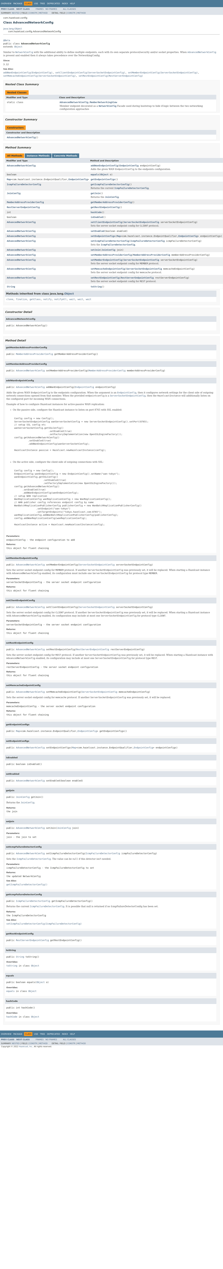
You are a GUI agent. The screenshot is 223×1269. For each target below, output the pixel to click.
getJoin (95, 193)
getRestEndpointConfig (105, 207)
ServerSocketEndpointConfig (141, 222)
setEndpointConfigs (103, 236)
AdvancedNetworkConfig (21, 137)
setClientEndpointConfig (106, 222)
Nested (16, 13)
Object (18, 46)
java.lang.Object (12, 28)
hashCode (96, 212)
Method (43, 13)
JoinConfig (13, 193)
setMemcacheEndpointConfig (108, 269)
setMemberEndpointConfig (106, 260)
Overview (6, 3)
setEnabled (97, 231)
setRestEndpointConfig (105, 277)
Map (9, 179)
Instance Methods (38, 155)
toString (96, 286)
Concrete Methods (65, 155)
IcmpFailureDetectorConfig (24, 184)
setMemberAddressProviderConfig (111, 255)
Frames (40, 9)
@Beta (6, 40)
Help (72, 3)
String (11, 286)
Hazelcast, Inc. (26, 1046)
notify (47, 299)
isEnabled (97, 217)
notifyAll (60, 299)
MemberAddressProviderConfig (25, 202)
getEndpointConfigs (103, 179)
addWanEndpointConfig (104, 165)
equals (95, 174)
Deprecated (53, 3)
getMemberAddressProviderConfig (111, 202)
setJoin (95, 250)
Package (17, 3)
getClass (35, 299)
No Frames (51, 9)
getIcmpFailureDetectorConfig (110, 184)
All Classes (69, 9)
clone (9, 299)
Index (65, 3)
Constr (33, 13)
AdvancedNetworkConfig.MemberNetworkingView (88, 102)
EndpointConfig (129, 165)
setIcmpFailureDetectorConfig (110, 241)
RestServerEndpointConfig (23, 207)
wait (72, 299)
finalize (21, 299)
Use (36, 3)
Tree (42, 3)
